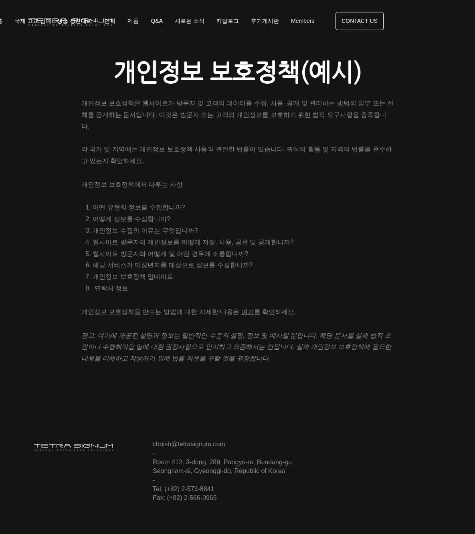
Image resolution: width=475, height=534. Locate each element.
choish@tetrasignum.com (189, 444)
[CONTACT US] (360, 21)
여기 (247, 311)
